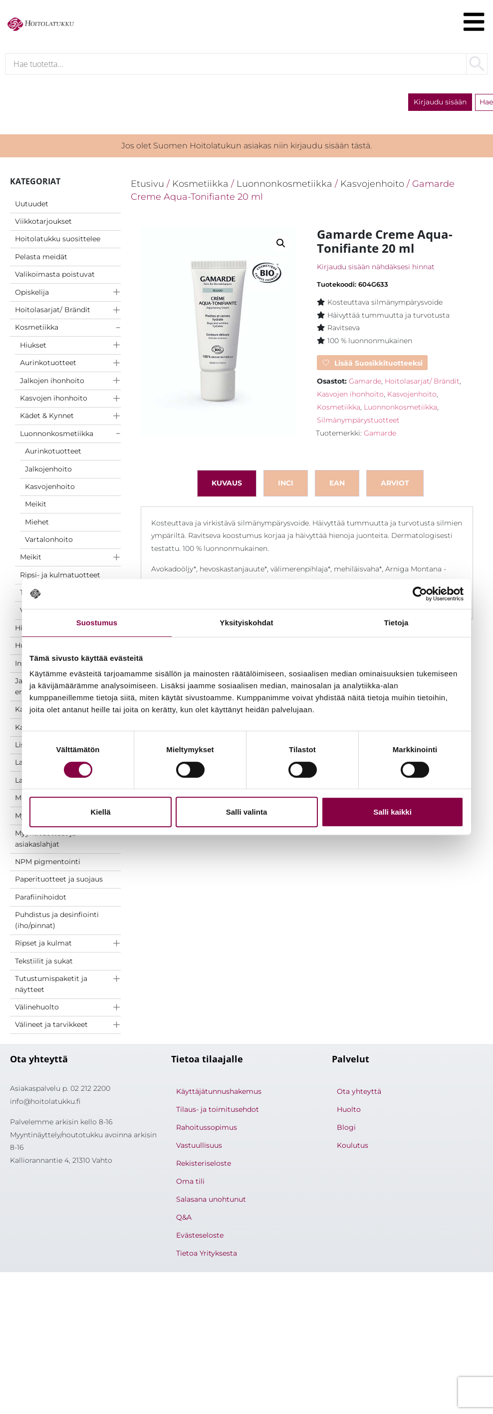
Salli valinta (246, 812)
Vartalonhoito (49, 541)
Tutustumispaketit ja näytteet (51, 986)
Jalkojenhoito (48, 471)
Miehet (37, 523)
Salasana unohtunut (211, 1201)
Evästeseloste (200, 1237)
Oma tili (190, 1183)
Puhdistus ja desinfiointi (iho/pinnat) (57, 923)
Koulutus (352, 1147)
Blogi (346, 1129)
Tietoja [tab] (396, 622)
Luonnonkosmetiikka (56, 435)
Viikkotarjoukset (43, 223)
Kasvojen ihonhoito (53, 400)
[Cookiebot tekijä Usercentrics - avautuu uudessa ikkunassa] (420, 593)
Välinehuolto (37, 1009)
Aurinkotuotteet (48, 365)
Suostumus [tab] (97, 622)
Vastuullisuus (199, 1147)
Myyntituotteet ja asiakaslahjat (45, 841)
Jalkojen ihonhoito (52, 382)
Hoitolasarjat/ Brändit (52, 312)
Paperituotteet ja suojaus (59, 881)
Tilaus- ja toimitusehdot (217, 1111)
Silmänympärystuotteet (358, 423)
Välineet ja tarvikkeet (51, 1026)
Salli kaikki (392, 812)
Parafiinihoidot (40, 899)
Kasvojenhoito (50, 488)
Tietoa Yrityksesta (206, 1255)
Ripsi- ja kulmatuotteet (60, 577)
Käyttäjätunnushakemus (218, 1093)
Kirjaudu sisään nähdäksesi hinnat (376, 269)
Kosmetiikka (36, 329)
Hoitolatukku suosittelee (57, 241)
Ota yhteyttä (359, 1093)
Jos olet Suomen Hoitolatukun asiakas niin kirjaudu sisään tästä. (246, 148)
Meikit (35, 506)
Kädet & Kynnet (47, 418)
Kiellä (100, 812)
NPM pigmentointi (47, 864)
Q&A (184, 1219)
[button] (281, 246)
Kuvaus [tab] (227, 485)
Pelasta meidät (41, 258)
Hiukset (33, 347)
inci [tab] (285, 485)
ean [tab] (337, 485)
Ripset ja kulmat (43, 945)
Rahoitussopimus (206, 1129)
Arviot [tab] (395, 485)
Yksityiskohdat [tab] (246, 622)
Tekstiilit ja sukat (44, 962)
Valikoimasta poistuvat (55, 276)
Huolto (349, 1111)
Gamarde (365, 384)
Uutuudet (31, 205)
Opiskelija (32, 294)
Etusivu (147, 186)
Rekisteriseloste (203, 1165)
